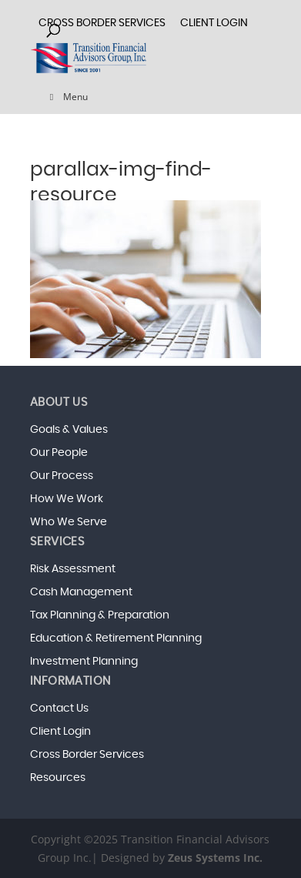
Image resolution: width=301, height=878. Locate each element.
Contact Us (59, 708)
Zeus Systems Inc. (215, 857)
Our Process (61, 476)
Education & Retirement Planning (116, 638)
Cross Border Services (87, 754)
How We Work (66, 499)
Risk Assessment (72, 569)
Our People (59, 452)
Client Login (60, 731)
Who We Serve (68, 522)
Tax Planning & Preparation (99, 615)
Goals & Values (69, 429)
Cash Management (81, 592)
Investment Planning (84, 661)
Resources (57, 777)
